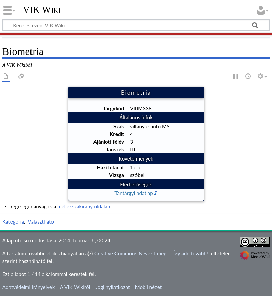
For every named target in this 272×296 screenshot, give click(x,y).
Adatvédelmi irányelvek (28, 287)
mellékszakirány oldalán (83, 206)
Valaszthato (41, 221)
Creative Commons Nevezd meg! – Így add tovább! (151, 253)
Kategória (13, 221)
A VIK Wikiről (75, 287)
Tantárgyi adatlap (133, 193)
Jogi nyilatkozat (112, 287)
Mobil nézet (148, 287)
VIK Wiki (42, 10)
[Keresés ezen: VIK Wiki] (136, 25)
